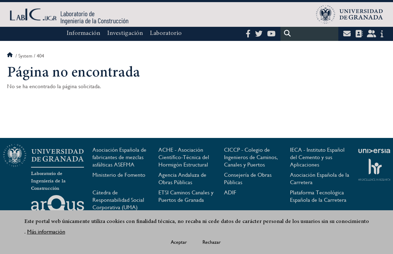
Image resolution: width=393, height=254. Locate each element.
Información (83, 33)
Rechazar (211, 243)
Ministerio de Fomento (118, 174)
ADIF (230, 192)
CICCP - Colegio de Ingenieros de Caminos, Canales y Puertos (251, 157)
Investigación (125, 33)
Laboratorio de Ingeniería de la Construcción (48, 181)
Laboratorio (166, 33)
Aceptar (179, 243)
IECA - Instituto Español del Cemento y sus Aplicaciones (317, 157)
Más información (46, 233)
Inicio (10, 55)
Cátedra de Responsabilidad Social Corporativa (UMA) (118, 200)
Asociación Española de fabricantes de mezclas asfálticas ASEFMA (119, 157)
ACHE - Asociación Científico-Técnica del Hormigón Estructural (183, 157)
